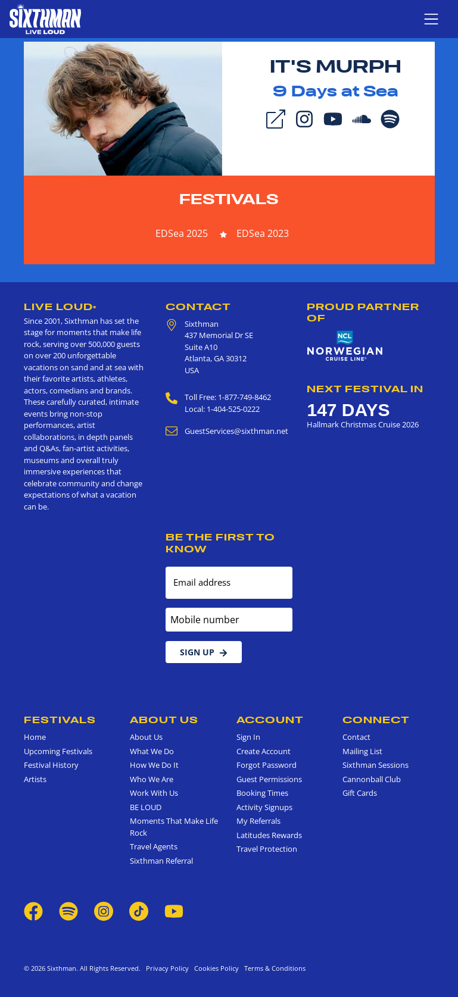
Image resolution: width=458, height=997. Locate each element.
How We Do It (154, 765)
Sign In (248, 737)
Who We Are (151, 779)
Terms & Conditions (273, 968)
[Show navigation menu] (431, 19)
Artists (35, 779)
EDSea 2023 (262, 233)
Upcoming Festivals (58, 751)
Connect (376, 720)
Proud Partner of (363, 312)
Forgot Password (266, 765)
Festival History (51, 765)
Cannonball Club (371, 779)
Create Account (263, 751)
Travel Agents (153, 846)
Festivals (229, 199)
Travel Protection (266, 848)
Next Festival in (365, 389)
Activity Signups (264, 807)
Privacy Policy (167, 968)
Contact (198, 306)
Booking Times (262, 792)
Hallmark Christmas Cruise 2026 (363, 424)
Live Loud (60, 306)
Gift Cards (359, 792)
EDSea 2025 (181, 233)
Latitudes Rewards (269, 835)
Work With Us (154, 792)
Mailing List (362, 751)
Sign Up (204, 652)
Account (270, 720)
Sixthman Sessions (375, 765)
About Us (164, 720)
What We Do (152, 751)
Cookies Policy (215, 968)
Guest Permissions (269, 779)
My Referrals (258, 820)
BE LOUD (145, 807)
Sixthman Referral (161, 860)
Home (35, 737)
